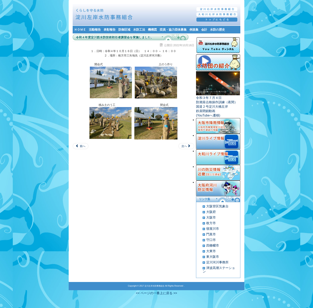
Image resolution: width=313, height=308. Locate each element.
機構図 (152, 29)
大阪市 (211, 217)
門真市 (211, 234)
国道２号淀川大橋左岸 (212, 106)
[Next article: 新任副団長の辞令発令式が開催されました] (186, 146)
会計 (204, 29)
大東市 (211, 251)
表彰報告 (110, 29)
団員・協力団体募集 (173, 29)
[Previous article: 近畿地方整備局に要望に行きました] (80, 146)
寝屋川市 (212, 228)
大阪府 (211, 212)
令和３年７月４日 (209, 97)
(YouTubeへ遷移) (208, 115)
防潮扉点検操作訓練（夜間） (217, 102)
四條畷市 (212, 245)
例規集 (193, 29)
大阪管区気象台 (217, 206)
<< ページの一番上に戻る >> (156, 293)
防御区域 (124, 29)
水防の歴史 (217, 29)
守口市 (211, 240)
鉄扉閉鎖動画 (205, 111)
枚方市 (211, 223)
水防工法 (139, 29)
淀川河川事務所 (217, 262)
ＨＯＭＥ (80, 29)
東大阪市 (212, 256)
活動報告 (95, 29)
